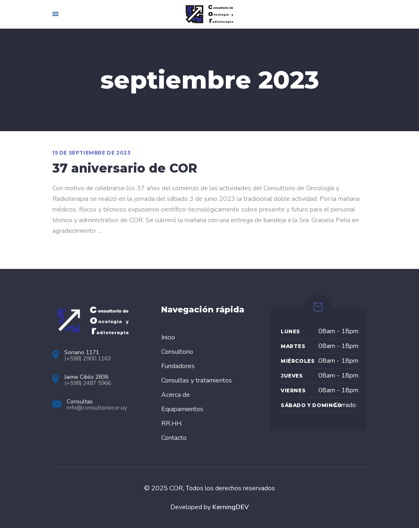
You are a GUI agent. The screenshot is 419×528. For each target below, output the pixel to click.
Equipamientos (182, 409)
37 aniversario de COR (124, 168)
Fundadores (178, 366)
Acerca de (175, 395)
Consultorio (177, 352)
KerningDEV (230, 507)
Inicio (168, 337)
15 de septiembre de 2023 (91, 153)
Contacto (174, 438)
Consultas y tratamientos (196, 380)
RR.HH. (171, 423)
